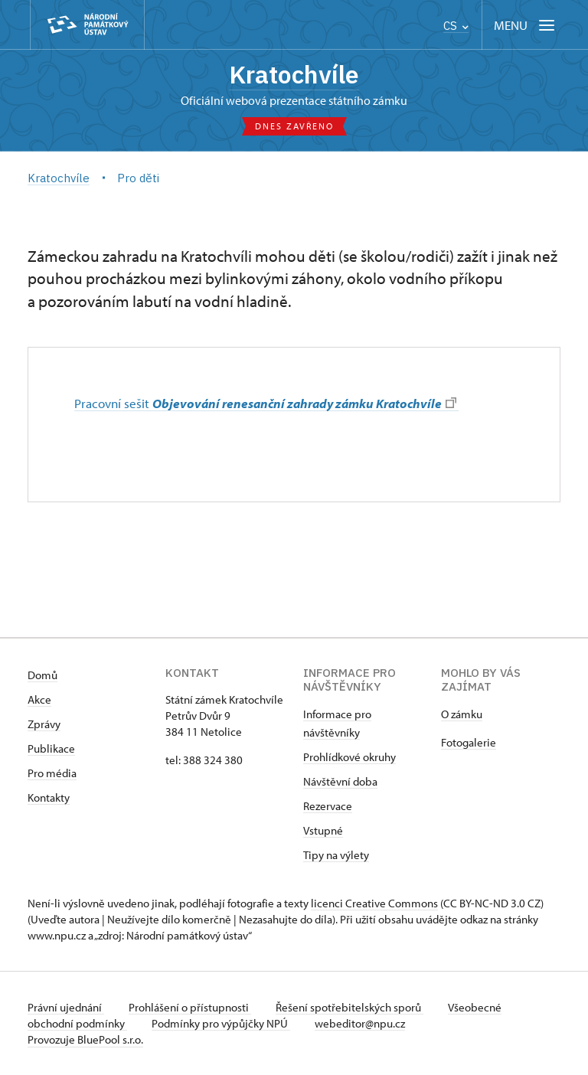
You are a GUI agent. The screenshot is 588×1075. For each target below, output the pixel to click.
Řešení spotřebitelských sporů (349, 1007)
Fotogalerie (468, 742)
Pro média (52, 773)
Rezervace (327, 806)
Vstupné (323, 830)
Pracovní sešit (265, 402)
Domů (42, 675)
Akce (39, 699)
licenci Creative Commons (374, 903)
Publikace (51, 748)
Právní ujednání (66, 1007)
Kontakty (49, 797)
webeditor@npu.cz (360, 1023)
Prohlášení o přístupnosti (190, 1007)
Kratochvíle (294, 74)
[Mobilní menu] (526, 25)
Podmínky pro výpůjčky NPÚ (221, 1023)
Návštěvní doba (340, 781)
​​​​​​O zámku (461, 714)
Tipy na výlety (336, 855)
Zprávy (44, 724)
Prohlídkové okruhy (349, 757)
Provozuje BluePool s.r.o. (85, 1039)
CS (456, 25)
